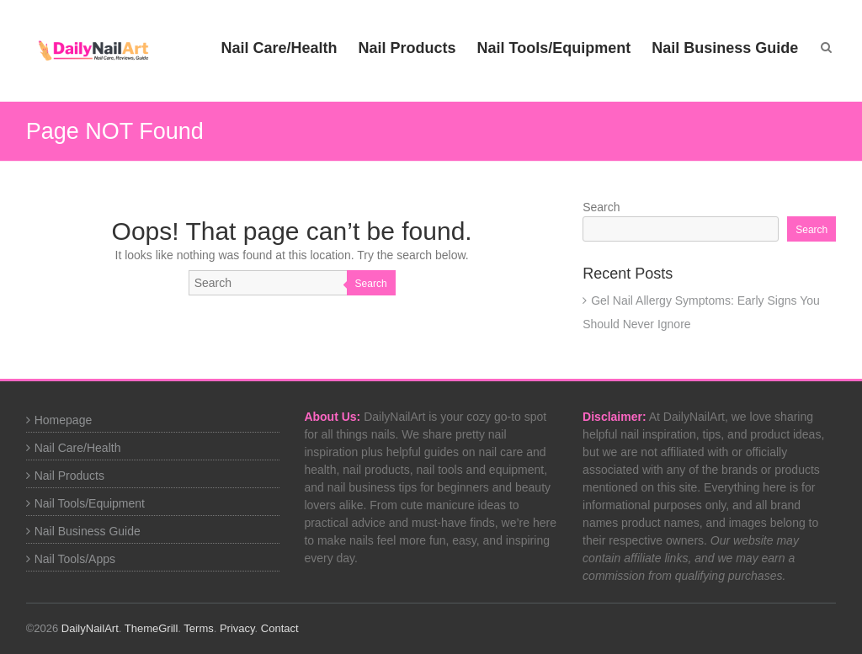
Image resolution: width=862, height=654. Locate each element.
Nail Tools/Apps (75, 559)
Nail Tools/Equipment (554, 48)
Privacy (237, 628)
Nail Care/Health (279, 48)
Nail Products (407, 48)
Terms (198, 628)
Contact (280, 628)
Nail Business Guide (725, 48)
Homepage (64, 420)
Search (371, 284)
